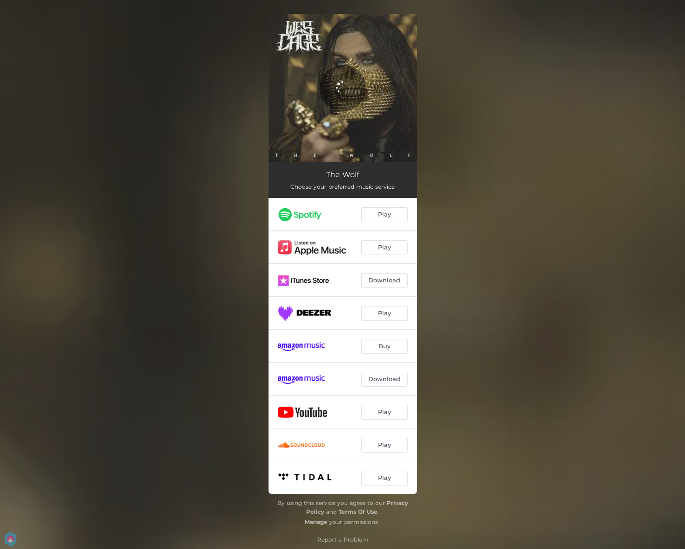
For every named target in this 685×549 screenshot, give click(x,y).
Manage (316, 521)
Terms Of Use (358, 511)
